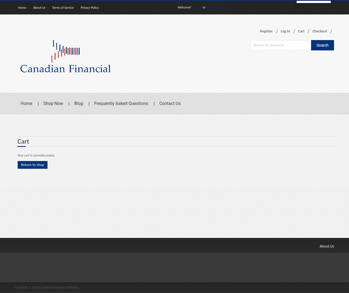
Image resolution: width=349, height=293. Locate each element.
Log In (197, 7)
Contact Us (170, 103)
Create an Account (218, 7)
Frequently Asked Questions (121, 103)
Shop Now (53, 103)
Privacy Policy (90, 8)
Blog (78, 103)
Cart (301, 31)
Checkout (319, 31)
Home (22, 8)
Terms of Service (63, 8)
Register (266, 31)
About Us (39, 8)
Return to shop (32, 164)
